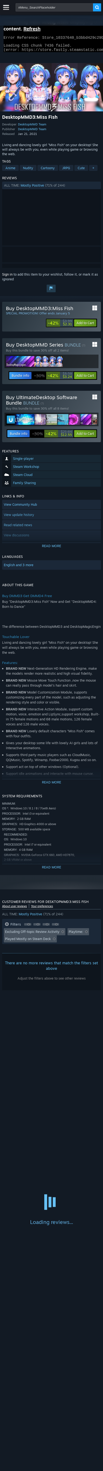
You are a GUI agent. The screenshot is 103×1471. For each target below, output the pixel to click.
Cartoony (48, 171)
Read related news (18, 528)
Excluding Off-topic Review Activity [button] (32, 934)
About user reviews (14, 909)
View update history (19, 517)
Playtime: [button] (76, 934)
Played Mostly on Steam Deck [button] (28, 942)
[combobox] (54, 7)
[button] (51, 188)
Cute (81, 171)
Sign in (7, 277)
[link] (59, 326)
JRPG (66, 171)
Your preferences (42, 909)
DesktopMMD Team (32, 127)
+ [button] (93, 171)
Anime (10, 171)
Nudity (28, 171)
